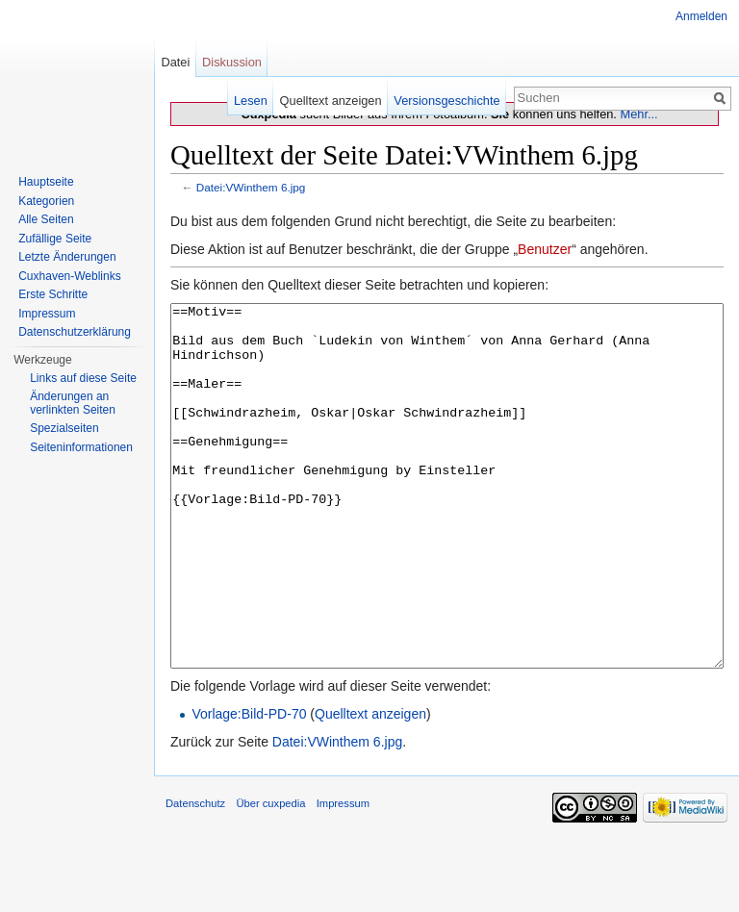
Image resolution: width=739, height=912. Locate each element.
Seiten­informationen (81, 447)
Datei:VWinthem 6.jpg (251, 187)
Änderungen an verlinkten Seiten (72, 403)
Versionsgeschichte (446, 100)
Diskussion (232, 62)
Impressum (46, 313)
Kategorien (46, 201)
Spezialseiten (64, 428)
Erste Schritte (53, 294)
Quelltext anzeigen (370, 786)
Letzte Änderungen (66, 257)
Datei (175, 62)
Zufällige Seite (54, 238)
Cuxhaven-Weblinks (69, 276)
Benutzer (545, 249)
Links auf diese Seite (83, 378)
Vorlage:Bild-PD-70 (248, 786)
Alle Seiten (45, 219)
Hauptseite (45, 182)
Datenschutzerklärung (74, 332)
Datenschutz (195, 875)
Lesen (251, 100)
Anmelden (701, 16)
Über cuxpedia (270, 875)
